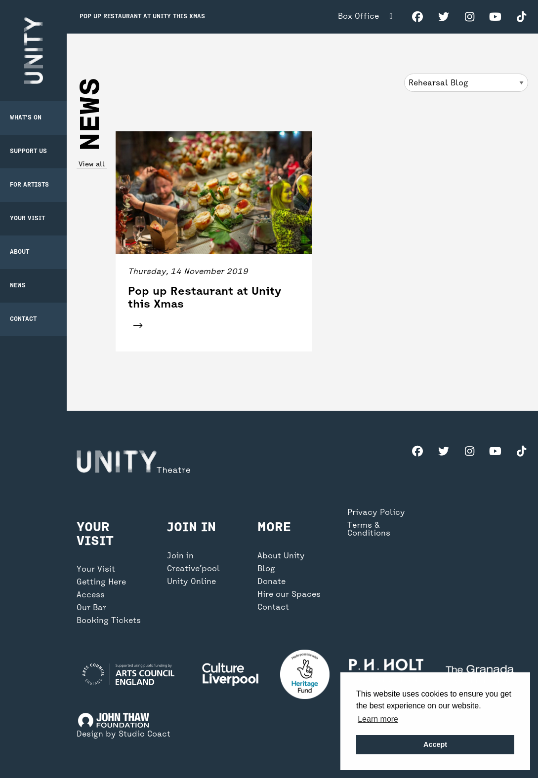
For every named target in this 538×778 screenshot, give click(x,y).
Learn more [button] (378, 719)
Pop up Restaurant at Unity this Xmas (142, 16)
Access (91, 595)
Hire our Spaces (289, 595)
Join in (180, 556)
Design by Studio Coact (123, 734)
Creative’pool (193, 569)
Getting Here (101, 582)
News (18, 285)
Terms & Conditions (368, 530)
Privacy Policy (376, 513)
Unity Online (191, 582)
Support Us (28, 151)
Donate (271, 582)
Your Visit (27, 218)
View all (92, 164)
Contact (23, 319)
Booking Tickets (109, 621)
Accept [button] (435, 744)
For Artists (29, 185)
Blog (266, 569)
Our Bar (91, 608)
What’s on (25, 118)
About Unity (281, 556)
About (19, 252)
